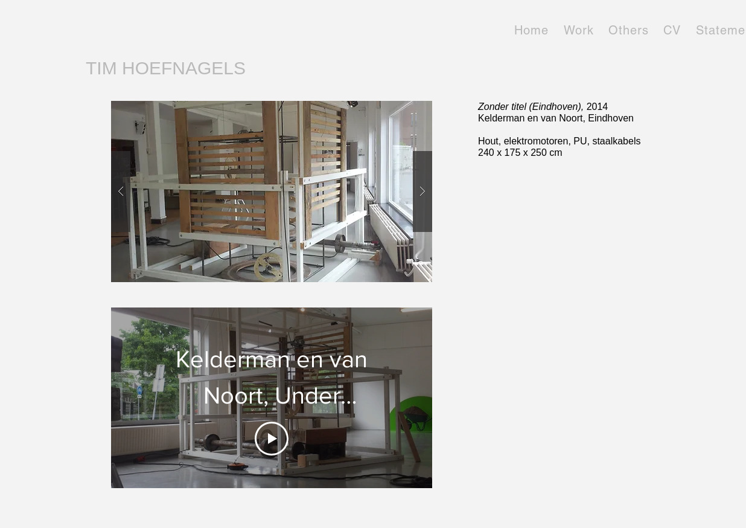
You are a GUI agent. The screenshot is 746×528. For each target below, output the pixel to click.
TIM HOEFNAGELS (166, 68)
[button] (271, 191)
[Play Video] (272, 439)
